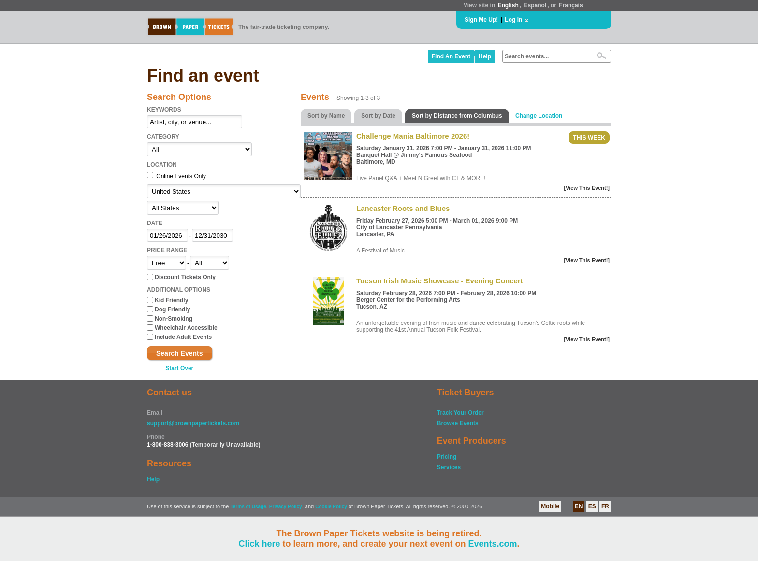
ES (592, 506)
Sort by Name (326, 115)
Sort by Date (378, 115)
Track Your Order (460, 412)
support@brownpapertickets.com (193, 423)
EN (579, 506)
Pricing (447, 456)
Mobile (550, 506)
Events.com (492, 543)
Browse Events (458, 423)
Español (535, 5)
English (507, 5)
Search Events (179, 353)
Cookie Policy (331, 506)
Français (571, 5)
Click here (259, 543)
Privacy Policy (285, 506)
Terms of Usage (248, 506)
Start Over (179, 368)
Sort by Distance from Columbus (457, 115)
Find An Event (451, 56)
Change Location (538, 115)
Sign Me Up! (481, 19)
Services (449, 467)
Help (485, 56)
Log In (513, 19)
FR (605, 506)
